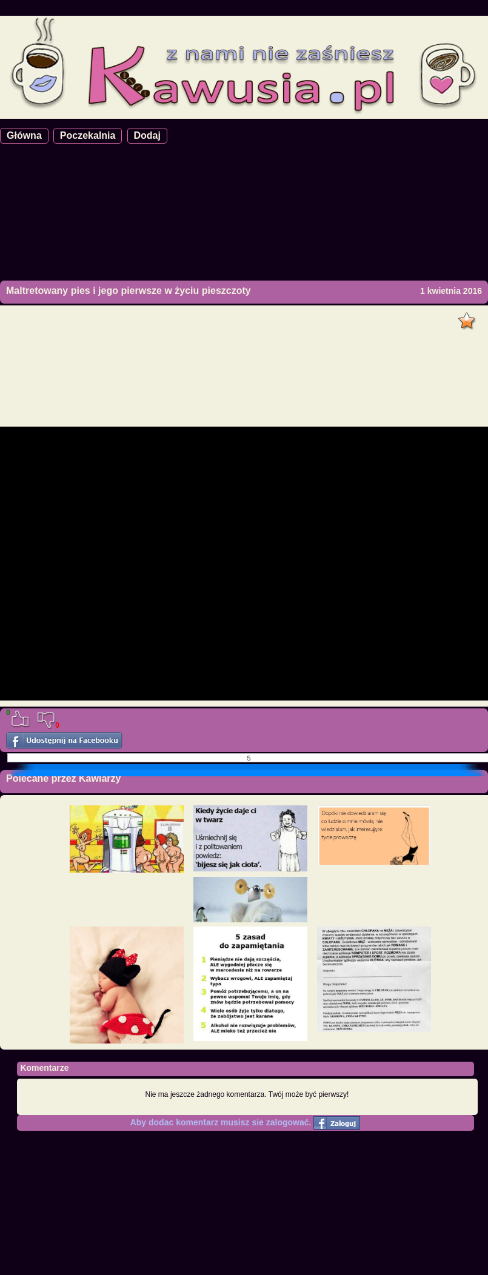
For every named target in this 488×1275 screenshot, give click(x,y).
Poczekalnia (88, 135)
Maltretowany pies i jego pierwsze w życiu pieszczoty (128, 290)
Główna (24, 135)
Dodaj (147, 135)
